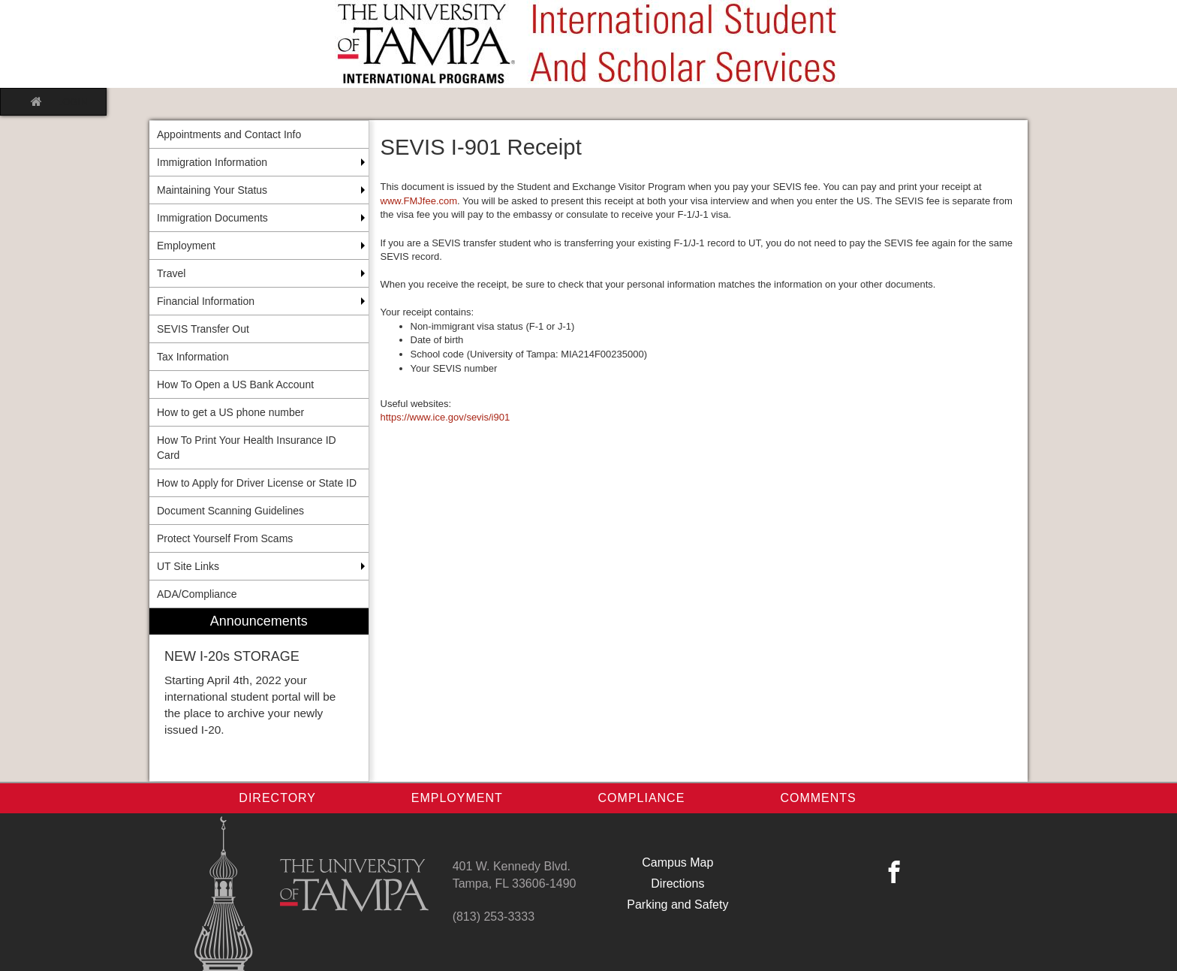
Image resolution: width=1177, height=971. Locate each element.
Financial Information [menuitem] (205, 301)
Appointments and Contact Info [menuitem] (229, 134)
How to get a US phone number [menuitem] (230, 412)
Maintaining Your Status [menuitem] (212, 190)
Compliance (641, 798)
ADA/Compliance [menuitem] (197, 594)
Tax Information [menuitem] (193, 357)
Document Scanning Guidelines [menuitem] (230, 511)
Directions (677, 883)
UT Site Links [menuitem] (188, 566)
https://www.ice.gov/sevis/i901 (445, 417)
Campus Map (677, 862)
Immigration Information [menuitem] (212, 162)
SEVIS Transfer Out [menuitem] (203, 329)
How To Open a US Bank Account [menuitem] (235, 384)
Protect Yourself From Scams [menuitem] (225, 538)
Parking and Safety (677, 904)
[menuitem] (259, 695)
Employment (457, 798)
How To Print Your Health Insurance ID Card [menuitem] (246, 447)
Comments (818, 798)
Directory (277, 798)
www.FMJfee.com (419, 201)
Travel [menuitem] (171, 273)
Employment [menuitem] (186, 246)
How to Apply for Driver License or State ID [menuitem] (257, 483)
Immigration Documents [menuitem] (212, 218)
